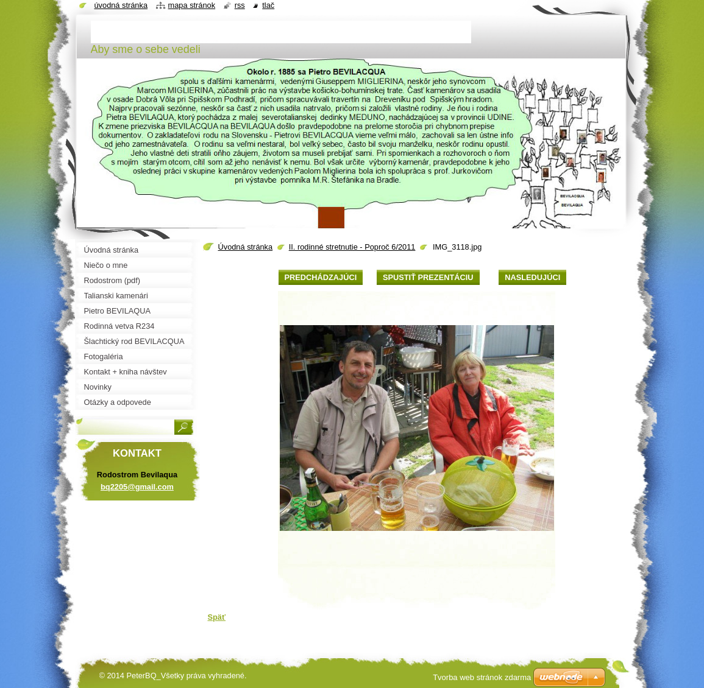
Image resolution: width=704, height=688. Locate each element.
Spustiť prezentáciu (428, 277)
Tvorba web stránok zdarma (482, 677)
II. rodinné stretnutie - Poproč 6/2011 (352, 246)
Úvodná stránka (245, 246)
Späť (217, 617)
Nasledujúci (532, 277)
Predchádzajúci (321, 277)
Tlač (268, 5)
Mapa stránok (192, 5)
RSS (240, 5)
